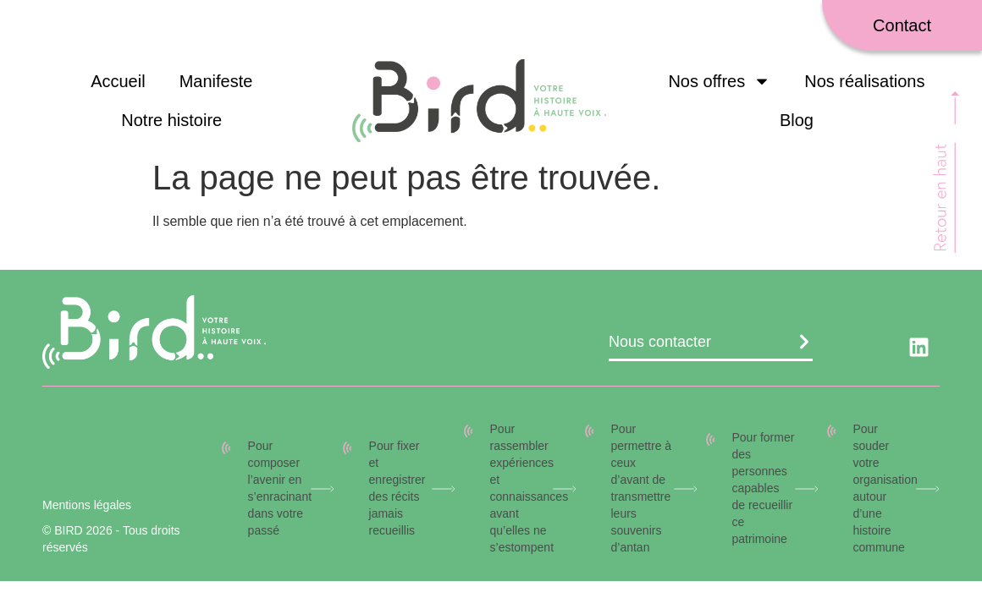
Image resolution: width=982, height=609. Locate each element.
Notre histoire (171, 120)
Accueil (118, 81)
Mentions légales (86, 505)
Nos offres (719, 81)
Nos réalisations (864, 81)
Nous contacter (660, 341)
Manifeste (216, 81)
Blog (797, 120)
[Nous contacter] (804, 341)
